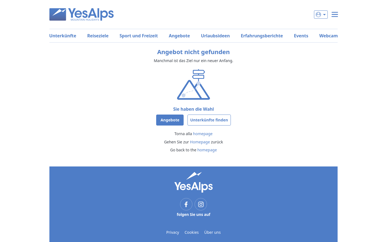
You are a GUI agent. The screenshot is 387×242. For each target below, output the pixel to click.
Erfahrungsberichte (262, 36)
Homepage (200, 141)
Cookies (192, 232)
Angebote (179, 36)
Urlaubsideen (215, 36)
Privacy (172, 232)
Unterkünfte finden (209, 120)
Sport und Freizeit (138, 36)
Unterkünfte (62, 36)
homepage (202, 133)
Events (301, 36)
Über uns (212, 232)
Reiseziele (98, 36)
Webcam (328, 36)
